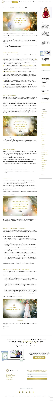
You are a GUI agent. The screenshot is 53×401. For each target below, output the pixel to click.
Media (20, 396)
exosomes (43, 93)
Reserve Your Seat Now (39, 357)
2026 (42, 128)
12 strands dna (44, 113)
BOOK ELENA (15, 1)
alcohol (43, 146)
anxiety (43, 158)
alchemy (43, 144)
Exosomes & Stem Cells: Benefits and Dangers (45, 90)
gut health (46, 102)
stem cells (46, 93)
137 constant (44, 117)
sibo (49, 102)
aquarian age (44, 160)
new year (4, 10)
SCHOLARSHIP (44, 396)
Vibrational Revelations (42, 1)
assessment (44, 164)
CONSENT (28, 396)
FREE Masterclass (26, 341)
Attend (24, 1)
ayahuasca (43, 172)
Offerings (34, 1)
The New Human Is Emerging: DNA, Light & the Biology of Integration (46, 80)
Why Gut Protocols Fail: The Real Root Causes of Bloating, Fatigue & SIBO (45, 99)
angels (43, 156)
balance (43, 174)
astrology (43, 168)
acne (42, 138)
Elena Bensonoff (36, 343)
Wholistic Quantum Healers (27, 65)
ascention (43, 162)
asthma (43, 166)
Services (29, 1)
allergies (43, 148)
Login (50, 1)
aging (43, 140)
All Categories (44, 111)
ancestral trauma (45, 154)
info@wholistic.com (9, 379)
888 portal (44, 134)
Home (6, 396)
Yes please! (37, 378)
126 (42, 115)
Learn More (20, 320)
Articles (24, 396)
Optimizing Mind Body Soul (26, 388)
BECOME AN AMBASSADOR (36, 396)
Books (13, 396)
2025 (42, 126)
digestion (43, 102)
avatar (43, 170)
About (20, 1)
